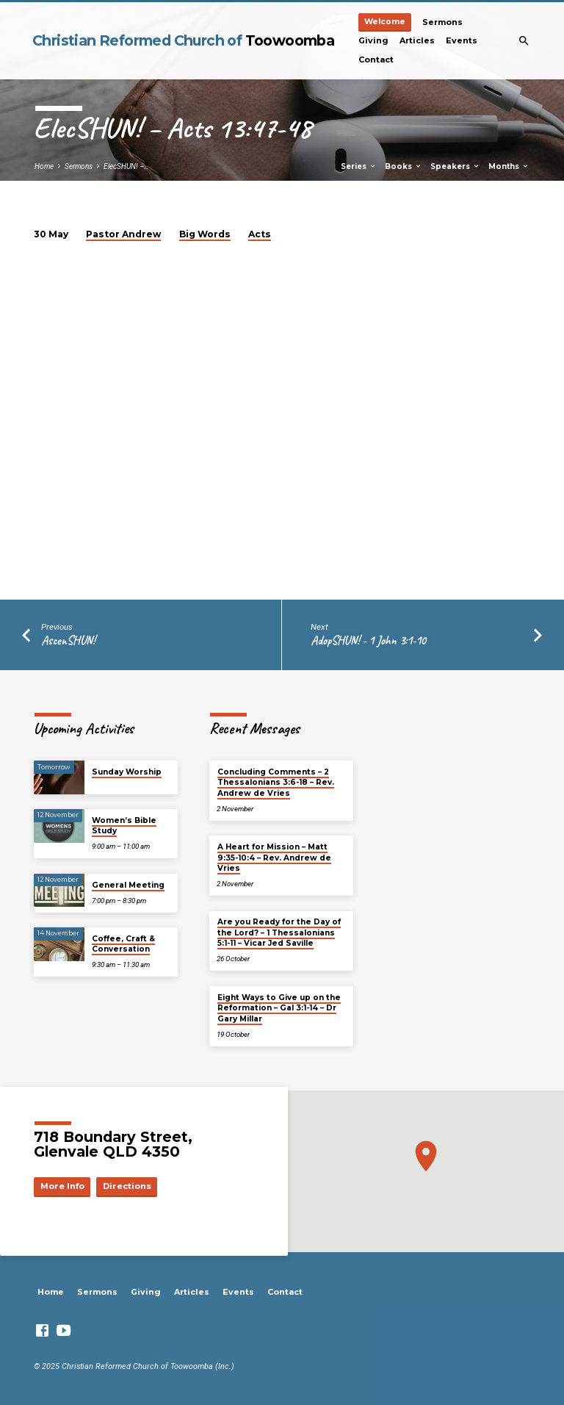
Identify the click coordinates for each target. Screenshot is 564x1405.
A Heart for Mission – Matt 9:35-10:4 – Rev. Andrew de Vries (274, 857)
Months (508, 166)
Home (44, 166)
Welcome (384, 21)
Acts (259, 234)
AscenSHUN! (68, 640)
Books (403, 166)
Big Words (205, 234)
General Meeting (128, 885)
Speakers (455, 166)
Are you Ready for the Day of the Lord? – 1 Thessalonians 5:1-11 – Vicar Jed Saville (279, 932)
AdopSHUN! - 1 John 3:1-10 (368, 640)
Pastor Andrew (123, 234)
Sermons (442, 22)
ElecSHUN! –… (126, 166)
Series (359, 166)
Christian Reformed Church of (183, 40)
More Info (62, 1186)
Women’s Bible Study (124, 826)
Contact (376, 59)
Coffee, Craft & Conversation (123, 944)
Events (461, 40)
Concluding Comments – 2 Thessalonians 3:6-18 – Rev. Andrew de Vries (275, 782)
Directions (127, 1186)
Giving (373, 40)
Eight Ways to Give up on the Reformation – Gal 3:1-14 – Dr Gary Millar (279, 1008)
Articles (417, 40)
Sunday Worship (127, 772)
